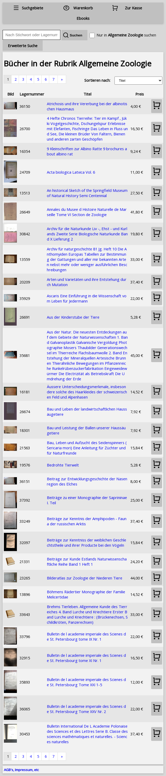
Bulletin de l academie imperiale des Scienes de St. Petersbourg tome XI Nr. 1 (86, 658)
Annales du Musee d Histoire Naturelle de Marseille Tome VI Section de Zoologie (87, 212)
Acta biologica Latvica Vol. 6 (71, 172)
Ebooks (83, 18)
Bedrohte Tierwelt (63, 465)
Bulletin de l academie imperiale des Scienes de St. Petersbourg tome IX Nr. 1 (86, 636)
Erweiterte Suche (22, 45)
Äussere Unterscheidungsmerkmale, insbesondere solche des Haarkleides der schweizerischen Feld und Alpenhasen (87, 392)
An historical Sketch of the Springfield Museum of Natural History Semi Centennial (87, 193)
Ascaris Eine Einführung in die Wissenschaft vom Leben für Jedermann (86, 298)
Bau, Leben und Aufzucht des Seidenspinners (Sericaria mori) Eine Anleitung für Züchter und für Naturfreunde (87, 448)
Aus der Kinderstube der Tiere (73, 317)
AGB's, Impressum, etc (21, 769)
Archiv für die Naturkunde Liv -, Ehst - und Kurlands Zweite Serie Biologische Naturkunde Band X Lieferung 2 (87, 234)
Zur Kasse (133, 7)
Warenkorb (83, 7)
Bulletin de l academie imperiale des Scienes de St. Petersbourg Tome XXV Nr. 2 (86, 709)
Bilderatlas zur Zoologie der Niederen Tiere (84, 578)
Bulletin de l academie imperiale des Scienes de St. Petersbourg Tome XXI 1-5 (86, 682)
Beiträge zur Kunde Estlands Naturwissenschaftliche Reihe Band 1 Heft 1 (87, 561)
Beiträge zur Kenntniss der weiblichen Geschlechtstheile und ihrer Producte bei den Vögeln (86, 542)
